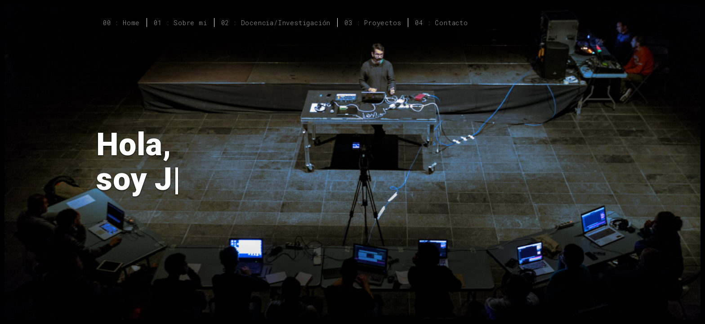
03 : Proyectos (372, 22)
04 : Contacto (441, 22)
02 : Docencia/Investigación (276, 22)
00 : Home (121, 22)
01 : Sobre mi (180, 22)
